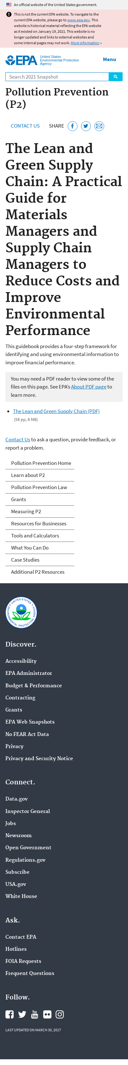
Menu (109, 59)
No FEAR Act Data (27, 735)
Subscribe (17, 872)
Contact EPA (20, 937)
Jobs (10, 824)
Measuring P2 (26, 511)
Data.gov (16, 799)
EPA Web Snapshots (30, 722)
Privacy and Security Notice (39, 759)
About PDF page (88, 386)
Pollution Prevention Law (39, 487)
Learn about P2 (28, 475)
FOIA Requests (23, 961)
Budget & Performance (33, 686)
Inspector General (27, 812)
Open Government (28, 848)
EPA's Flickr (47, 1014)
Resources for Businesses (38, 523)
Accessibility (21, 661)
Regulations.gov (25, 860)
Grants (18, 499)
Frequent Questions (29, 974)
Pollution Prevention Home (41, 462)
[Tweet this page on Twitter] (86, 126)
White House (21, 897)
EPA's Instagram (60, 1014)
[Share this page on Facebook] (72, 126)
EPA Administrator (28, 673)
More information (85, 42)
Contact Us (25, 125)
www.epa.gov (78, 20)
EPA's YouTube (34, 1014)
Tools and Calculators (35, 535)
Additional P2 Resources (37, 571)
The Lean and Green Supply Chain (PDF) (56, 411)
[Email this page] (99, 126)
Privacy (14, 747)
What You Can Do (30, 547)
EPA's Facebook (9, 1014)
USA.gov (15, 884)
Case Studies (25, 559)
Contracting (20, 698)
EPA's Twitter (22, 1014)
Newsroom (18, 836)
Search (116, 76)
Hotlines (16, 949)
